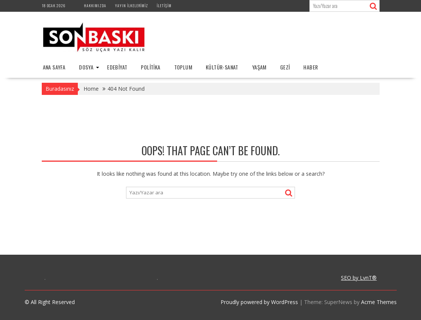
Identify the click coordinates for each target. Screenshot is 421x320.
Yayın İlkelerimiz (131, 5)
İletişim (164, 5)
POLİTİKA (150, 67)
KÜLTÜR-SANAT (222, 67)
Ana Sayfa (54, 67)
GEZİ (285, 67)
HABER (310, 67)
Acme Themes (379, 302)
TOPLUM (183, 67)
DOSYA (86, 67)
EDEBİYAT (117, 67)
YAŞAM (259, 67)
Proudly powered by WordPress (259, 302)
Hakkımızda (95, 5)
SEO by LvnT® (359, 277)
